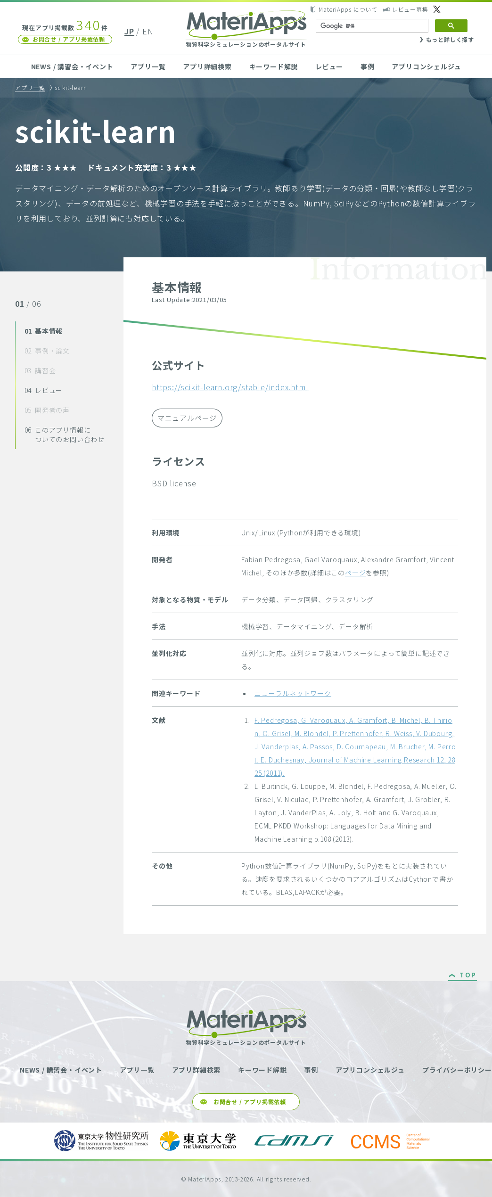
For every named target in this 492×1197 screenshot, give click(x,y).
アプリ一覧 (148, 66)
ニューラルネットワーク (292, 693)
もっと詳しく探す (450, 39)
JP (129, 31)
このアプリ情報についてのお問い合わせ (65, 434)
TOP (468, 975)
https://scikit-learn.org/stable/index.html (230, 387)
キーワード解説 (273, 66)
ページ (355, 572)
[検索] (371, 26)
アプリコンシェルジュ (426, 66)
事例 (368, 66)
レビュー (329, 66)
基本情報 (44, 331)
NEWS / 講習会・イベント (72, 66)
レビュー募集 (410, 9)
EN (148, 31)
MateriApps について (348, 9)
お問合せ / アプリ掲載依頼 (69, 39)
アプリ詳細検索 (207, 66)
